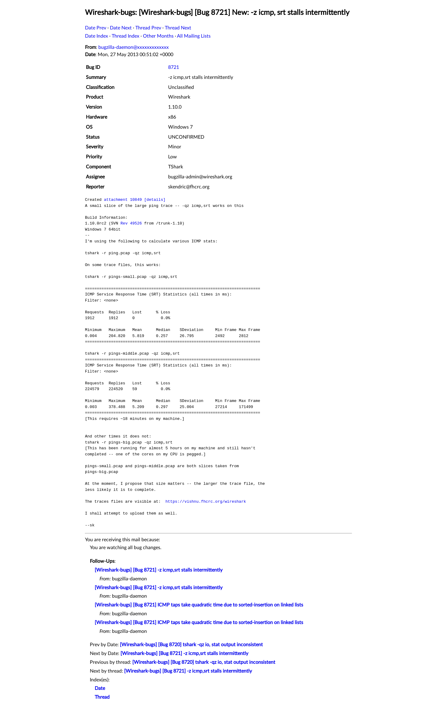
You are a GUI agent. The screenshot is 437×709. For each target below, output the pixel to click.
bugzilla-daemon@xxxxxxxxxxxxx (133, 47)
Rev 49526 (131, 223)
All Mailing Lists (194, 36)
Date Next (121, 27)
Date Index (96, 36)
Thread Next (178, 27)
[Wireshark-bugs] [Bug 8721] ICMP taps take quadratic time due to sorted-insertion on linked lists (199, 605)
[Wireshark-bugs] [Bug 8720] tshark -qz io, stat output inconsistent (191, 644)
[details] (154, 199)
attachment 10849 (123, 199)
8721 (173, 67)
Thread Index (125, 36)
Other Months (158, 36)
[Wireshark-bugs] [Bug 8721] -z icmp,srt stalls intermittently (158, 570)
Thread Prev (148, 27)
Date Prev (95, 27)
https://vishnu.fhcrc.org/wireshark (205, 501)
